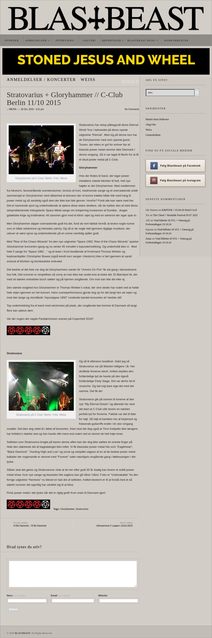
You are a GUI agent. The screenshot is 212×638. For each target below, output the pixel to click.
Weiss (88, 79)
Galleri (89, 40)
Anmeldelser (36, 40)
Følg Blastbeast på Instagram (175, 180)
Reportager (111, 40)
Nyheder (12, 40)
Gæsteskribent (153, 134)
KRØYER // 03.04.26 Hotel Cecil (179, 210)
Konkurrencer (176, 40)
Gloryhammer (67, 508)
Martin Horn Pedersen (157, 119)
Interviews (65, 40)
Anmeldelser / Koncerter (41, 79)
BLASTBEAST (22, 633)
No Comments (132, 109)
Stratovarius (82, 508)
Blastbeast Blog (141, 40)
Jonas (148, 238)
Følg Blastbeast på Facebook (175, 165)
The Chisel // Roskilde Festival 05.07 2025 (175, 215)
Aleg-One (151, 124)
